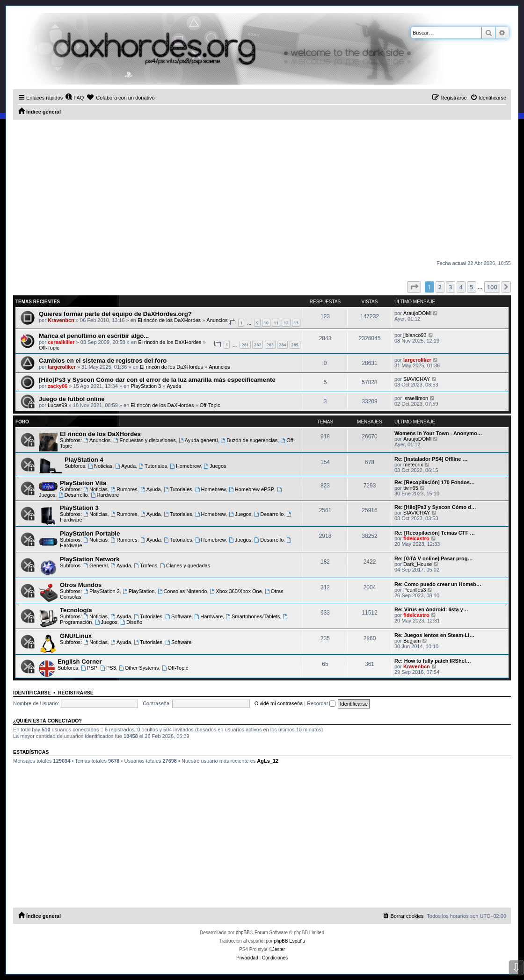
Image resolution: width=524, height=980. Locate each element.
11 (276, 323)
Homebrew (185, 466)
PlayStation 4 (84, 459)
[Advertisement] (262, 189)
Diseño (131, 622)
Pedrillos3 (414, 590)
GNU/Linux (76, 635)
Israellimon (415, 398)
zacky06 (57, 386)
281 (244, 345)
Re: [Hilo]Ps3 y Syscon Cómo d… (435, 507)
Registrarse (76, 692)
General (95, 565)
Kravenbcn (61, 320)
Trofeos (145, 565)
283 (270, 345)
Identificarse (32, 692)
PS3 (108, 668)
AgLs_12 (267, 761)
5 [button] (471, 287)
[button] (414, 287)
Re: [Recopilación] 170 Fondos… (434, 482)
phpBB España (289, 941)
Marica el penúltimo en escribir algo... (94, 335)
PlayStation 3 (146, 386)
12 (286, 323)
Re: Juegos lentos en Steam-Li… (434, 635)
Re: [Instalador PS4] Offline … (430, 459)
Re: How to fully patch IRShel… (432, 661)
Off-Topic (49, 348)
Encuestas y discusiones (144, 440)
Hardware (105, 495)
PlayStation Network (90, 559)
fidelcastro (416, 538)
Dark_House (417, 564)
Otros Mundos (81, 584)
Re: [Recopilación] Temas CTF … (434, 533)
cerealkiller (61, 342)
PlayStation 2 (101, 591)
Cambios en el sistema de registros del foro (103, 360)
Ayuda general (198, 440)
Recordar (321, 703)
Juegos (215, 466)
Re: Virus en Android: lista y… (431, 609)
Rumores (123, 489)
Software (178, 616)
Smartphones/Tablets (253, 616)
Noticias (100, 466)
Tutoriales (152, 466)
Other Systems (139, 668)
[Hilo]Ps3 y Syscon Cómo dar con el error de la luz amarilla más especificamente (157, 379)
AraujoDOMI (417, 313)
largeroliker (62, 367)
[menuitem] (74, 97)
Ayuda (174, 386)
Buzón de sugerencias (249, 440)
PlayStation (139, 591)
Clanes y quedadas (185, 565)
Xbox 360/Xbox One (236, 591)
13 (296, 323)
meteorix (413, 464)
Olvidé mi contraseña (279, 703)
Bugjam (412, 641)
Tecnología (76, 610)
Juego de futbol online (72, 398)
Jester (278, 949)
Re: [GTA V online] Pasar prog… (433, 558)
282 (257, 345)
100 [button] (492, 287)
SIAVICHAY (416, 379)
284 (282, 345)
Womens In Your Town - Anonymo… (438, 433)
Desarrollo (73, 495)
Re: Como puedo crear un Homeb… (437, 584)
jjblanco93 (415, 335)
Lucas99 (57, 405)
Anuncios (216, 320)
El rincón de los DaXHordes (169, 320)
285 (294, 345)
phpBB (243, 932)
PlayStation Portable (90, 533)
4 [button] (461, 287)
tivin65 (410, 488)
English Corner (80, 661)
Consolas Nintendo (182, 591)
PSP (89, 668)
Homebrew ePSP (251, 489)
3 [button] (450, 287)
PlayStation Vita (83, 482)
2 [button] (440, 287)
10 (266, 323)
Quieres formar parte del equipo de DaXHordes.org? (115, 313)
